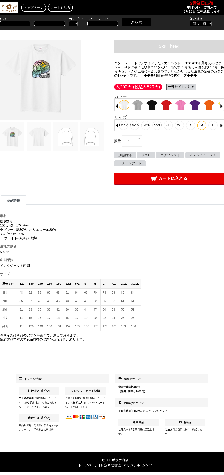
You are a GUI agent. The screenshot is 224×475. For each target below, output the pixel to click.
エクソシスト (170, 155)
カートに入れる (169, 178)
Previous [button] (117, 106)
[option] (124, 105)
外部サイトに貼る (181, 87)
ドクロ (146, 155)
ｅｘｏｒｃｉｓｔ (203, 155)
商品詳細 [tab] (13, 200)
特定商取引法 (111, 465)
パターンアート (130, 163)
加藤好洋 (125, 155)
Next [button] (221, 106)
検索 (136, 22)
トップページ (34, 7)
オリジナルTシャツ (137, 465)
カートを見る (60, 7)
